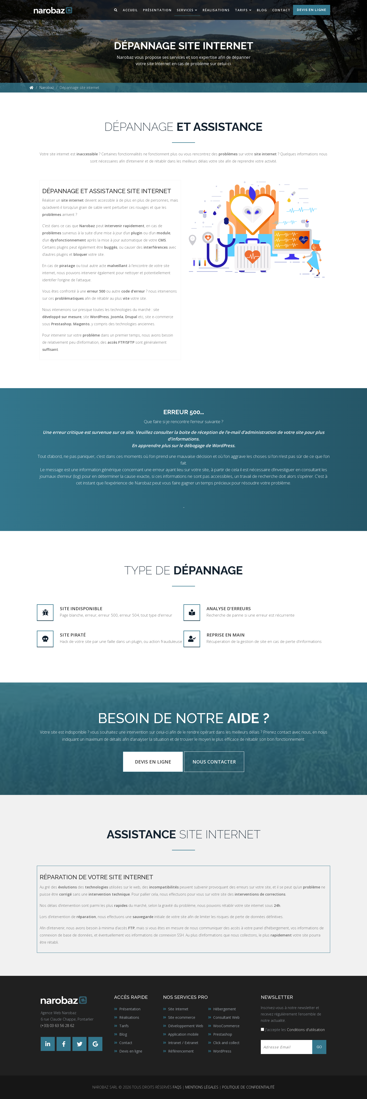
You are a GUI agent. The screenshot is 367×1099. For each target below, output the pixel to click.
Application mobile (183, 1034)
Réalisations (216, 10)
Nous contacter (214, 762)
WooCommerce (226, 1025)
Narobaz (46, 87)
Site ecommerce (181, 1017)
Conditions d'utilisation (306, 1029)
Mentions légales (201, 1087)
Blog (262, 10)
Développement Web (185, 1025)
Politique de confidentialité (248, 1087)
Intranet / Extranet (183, 1042)
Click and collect (226, 1042)
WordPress (222, 1051)
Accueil (130, 10)
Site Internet (178, 1009)
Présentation (157, 10)
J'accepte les (295, 1029)
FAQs (177, 1087)
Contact (281, 10)
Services (185, 10)
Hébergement (224, 1009)
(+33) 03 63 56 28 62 (57, 1025)
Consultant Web (226, 1017)
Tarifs (241, 10)
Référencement (181, 1051)
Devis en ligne (311, 10)
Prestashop (222, 1034)
